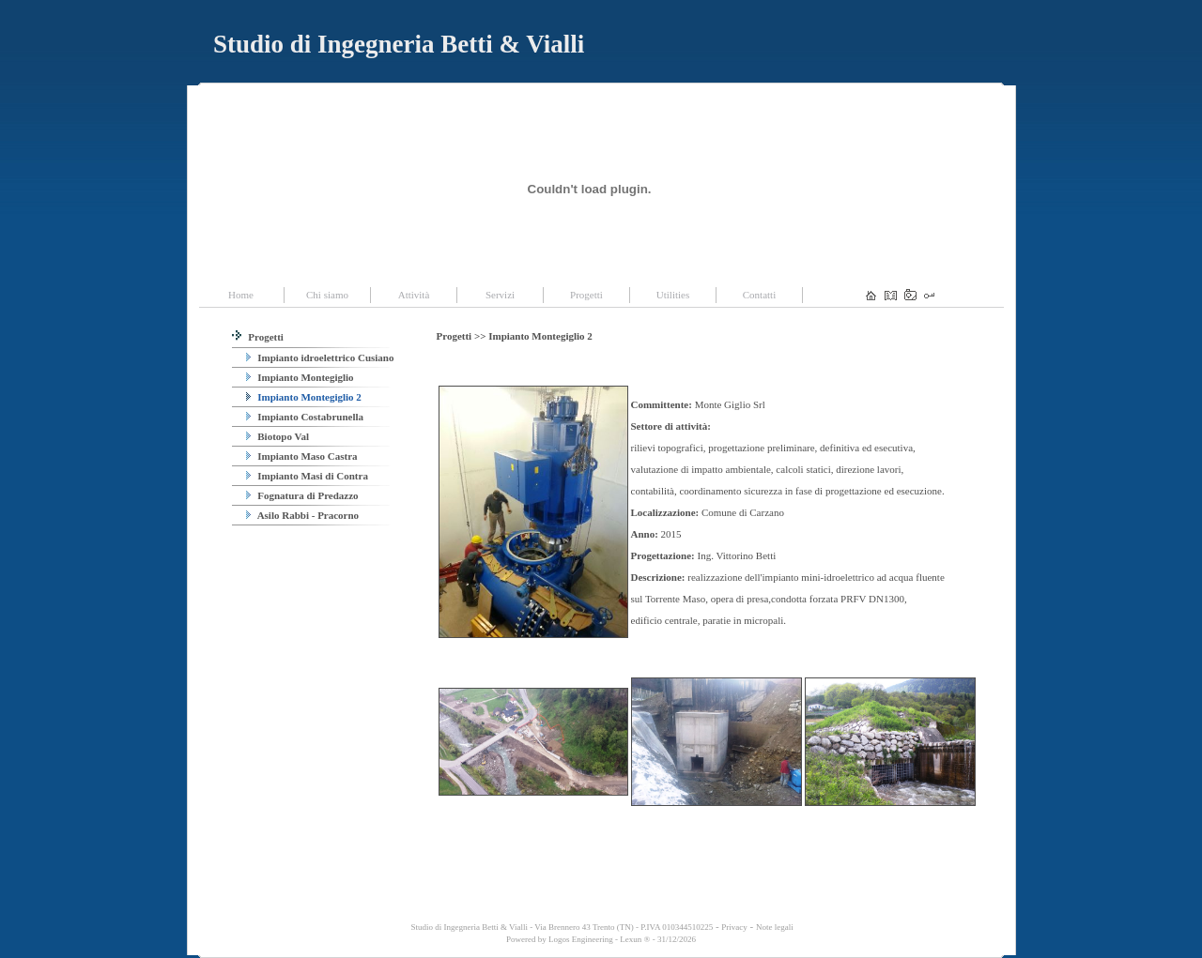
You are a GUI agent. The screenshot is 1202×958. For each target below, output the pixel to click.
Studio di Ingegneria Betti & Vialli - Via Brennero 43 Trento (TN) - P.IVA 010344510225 (560, 927)
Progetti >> (463, 336)
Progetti (258, 336)
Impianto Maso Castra (302, 456)
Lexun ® (635, 939)
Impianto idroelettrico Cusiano (320, 357)
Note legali (775, 927)
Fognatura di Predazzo (302, 495)
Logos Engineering (580, 939)
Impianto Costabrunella (305, 416)
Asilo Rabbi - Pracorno (303, 515)
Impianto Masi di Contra (307, 475)
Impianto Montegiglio (300, 377)
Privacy (734, 927)
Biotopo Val (277, 436)
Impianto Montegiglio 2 (304, 397)
